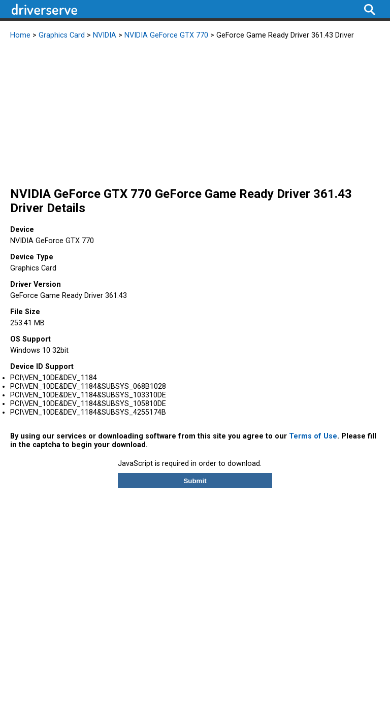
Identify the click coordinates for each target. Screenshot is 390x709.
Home (20, 35)
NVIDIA (104, 35)
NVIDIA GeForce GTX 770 (166, 35)
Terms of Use (313, 436)
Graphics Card (62, 35)
